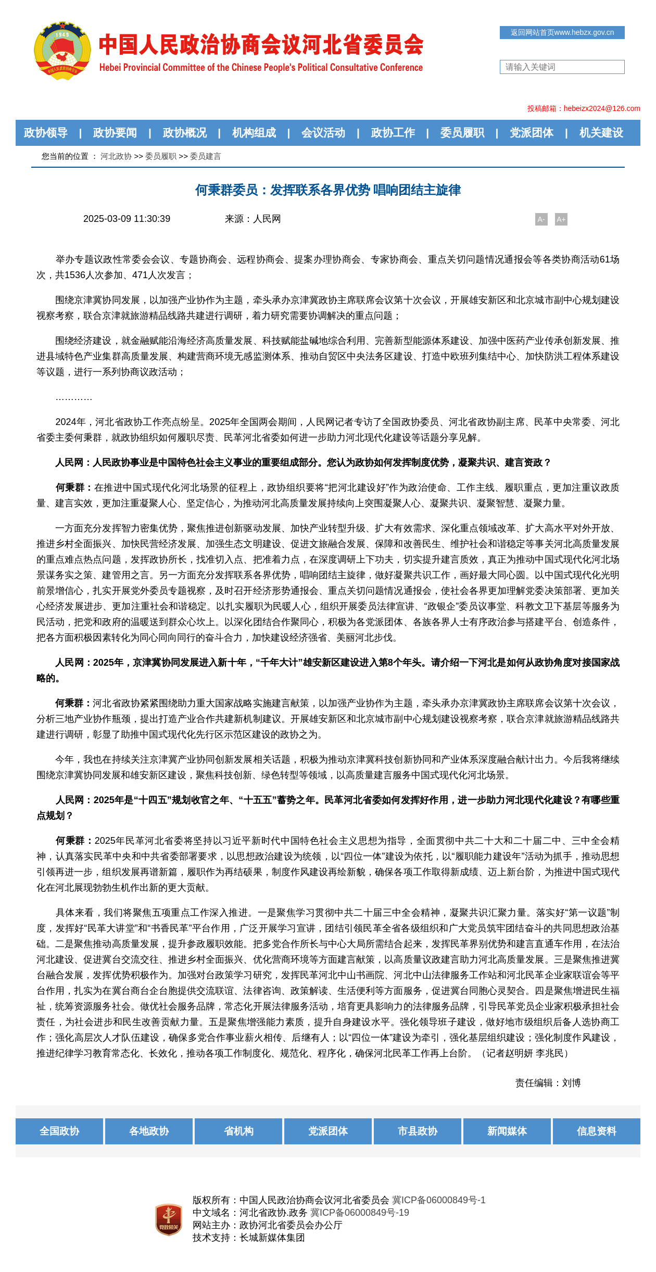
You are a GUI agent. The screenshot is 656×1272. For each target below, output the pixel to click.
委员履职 (462, 133)
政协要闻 (115, 133)
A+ (561, 219)
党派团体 (531, 133)
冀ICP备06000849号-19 (359, 1212)
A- (541, 219)
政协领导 (46, 133)
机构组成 (254, 133)
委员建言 (205, 156)
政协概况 (185, 133)
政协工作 (393, 133)
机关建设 (601, 133)
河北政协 (116, 156)
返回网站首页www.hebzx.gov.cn (562, 32)
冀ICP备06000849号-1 (439, 1200)
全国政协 (59, 1131)
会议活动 (323, 133)
